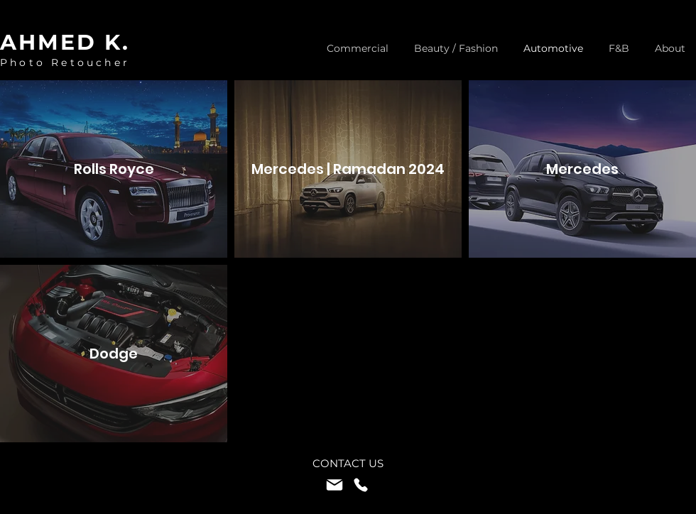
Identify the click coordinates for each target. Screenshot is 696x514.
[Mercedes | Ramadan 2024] (348, 169)
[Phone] (361, 485)
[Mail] (334, 485)
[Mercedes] (582, 169)
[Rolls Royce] (113, 169)
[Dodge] (113, 353)
